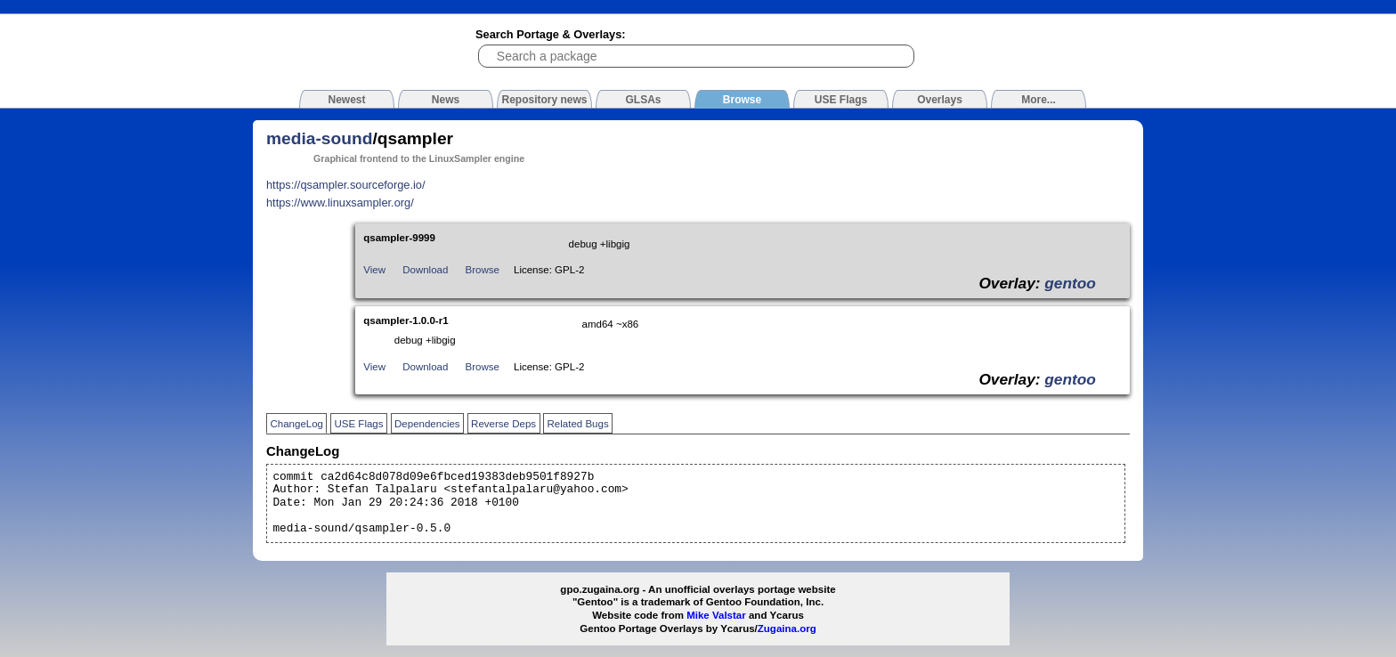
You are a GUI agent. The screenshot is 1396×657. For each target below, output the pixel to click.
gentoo (1070, 283)
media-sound (319, 138)
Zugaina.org (787, 628)
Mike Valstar (716, 615)
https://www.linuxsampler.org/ (340, 202)
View (374, 269)
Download (425, 269)
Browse (482, 269)
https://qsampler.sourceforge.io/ (346, 184)
